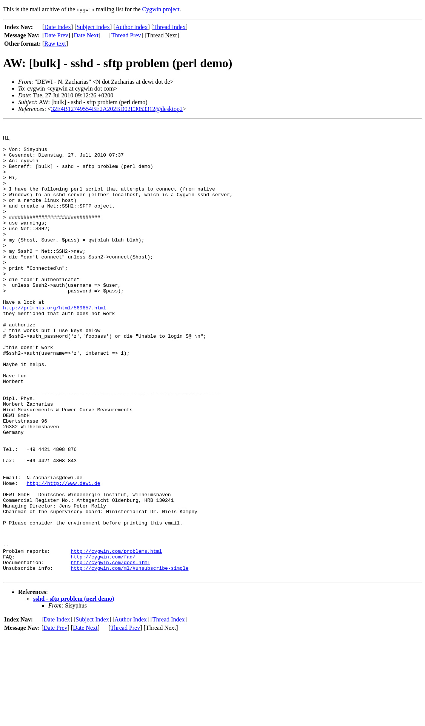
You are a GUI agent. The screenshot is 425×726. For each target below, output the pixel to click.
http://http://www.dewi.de (63, 555)
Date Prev (56, 35)
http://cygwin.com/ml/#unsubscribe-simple (129, 657)
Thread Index (169, 27)
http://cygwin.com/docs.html (110, 650)
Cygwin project (161, 9)
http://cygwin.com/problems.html (116, 637)
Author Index (131, 27)
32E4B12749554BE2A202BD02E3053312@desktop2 (117, 109)
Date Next (86, 35)
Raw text (55, 43)
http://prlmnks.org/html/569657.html (54, 344)
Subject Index (93, 27)
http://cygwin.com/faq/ (103, 643)
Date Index (57, 27)
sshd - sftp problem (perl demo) (73, 689)
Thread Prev (126, 35)
